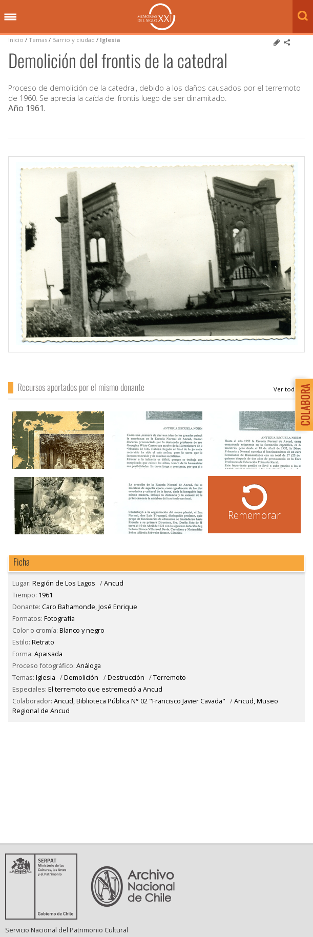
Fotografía (59, 618)
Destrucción (126, 677)
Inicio (16, 40)
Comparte (287, 42)
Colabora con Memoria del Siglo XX (301, 404)
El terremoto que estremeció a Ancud (105, 689)
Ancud (113, 583)
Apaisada (48, 653)
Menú (10, 17)
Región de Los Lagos (63, 583)
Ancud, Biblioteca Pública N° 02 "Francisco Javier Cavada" (139, 700)
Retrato (43, 642)
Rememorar (254, 515)
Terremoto (169, 677)
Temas (38, 40)
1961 (45, 594)
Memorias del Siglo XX (156, 17)
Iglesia (110, 40)
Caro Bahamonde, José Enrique (289, 389)
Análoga (88, 665)
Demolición (81, 677)
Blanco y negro (82, 630)
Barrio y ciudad (73, 40)
